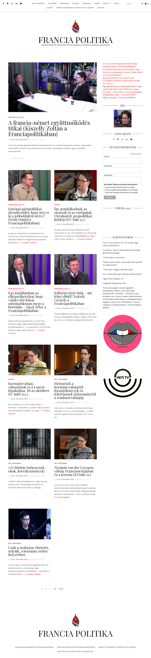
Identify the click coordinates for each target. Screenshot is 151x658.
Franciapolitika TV (16, 117)
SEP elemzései (38, 3)
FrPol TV (107, 3)
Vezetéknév (108, 175)
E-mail (107, 156)
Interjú (75, 3)
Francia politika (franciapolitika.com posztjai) (121, 190)
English (100, 8)
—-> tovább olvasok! (27, 242)
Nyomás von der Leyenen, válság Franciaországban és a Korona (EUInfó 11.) (74, 471)
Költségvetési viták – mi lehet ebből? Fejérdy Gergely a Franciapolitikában (73, 298)
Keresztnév (108, 166)
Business (87, 3)
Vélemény (52, 3)
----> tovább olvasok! (15, 158)
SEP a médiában (60, 379)
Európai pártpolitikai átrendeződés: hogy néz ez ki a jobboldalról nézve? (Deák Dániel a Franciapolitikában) (28, 216)
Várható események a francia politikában (75, 8)
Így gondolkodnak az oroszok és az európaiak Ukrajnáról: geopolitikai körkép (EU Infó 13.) (73, 214)
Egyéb (96, 3)
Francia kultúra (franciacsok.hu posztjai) (119, 187)
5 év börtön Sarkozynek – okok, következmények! (27, 469)
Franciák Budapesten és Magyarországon (76, 647)
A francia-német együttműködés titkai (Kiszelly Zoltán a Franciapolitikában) (49, 128)
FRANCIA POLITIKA (75, 39)
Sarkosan (64, 3)
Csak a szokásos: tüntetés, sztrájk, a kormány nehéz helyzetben (28, 551)
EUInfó (50, 8)
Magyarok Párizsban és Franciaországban (34, 647)
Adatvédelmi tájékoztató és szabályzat (75, 651)
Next (61, 589)
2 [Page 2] (45, 589)
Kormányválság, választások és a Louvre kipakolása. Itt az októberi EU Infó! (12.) (28, 388)
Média (116, 3)
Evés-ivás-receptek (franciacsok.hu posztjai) (121, 192)
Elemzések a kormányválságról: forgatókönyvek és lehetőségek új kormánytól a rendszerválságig (75, 390)
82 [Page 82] (55, 589)
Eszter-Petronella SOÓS (19, 139)
